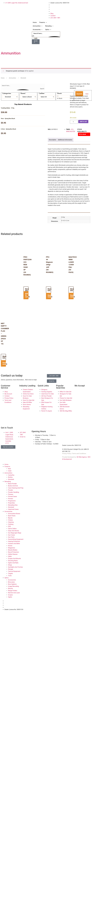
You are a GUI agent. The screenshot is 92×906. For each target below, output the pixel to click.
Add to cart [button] (26, 295)
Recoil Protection (13, 552)
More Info (26, 289)
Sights (10, 597)
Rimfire (10, 477)
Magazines (11, 548)
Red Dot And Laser (14, 593)
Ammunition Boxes (14, 513)
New (9, 469)
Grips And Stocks (13, 531)
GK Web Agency (82, 457)
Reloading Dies (13, 505)
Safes (10, 556)
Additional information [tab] (65, 140)
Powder (10, 490)
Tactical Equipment (14, 571)
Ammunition (38, 26)
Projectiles (11, 503)
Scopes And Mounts (14, 558)
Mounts (10, 588)
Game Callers (12, 528)
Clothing (10, 524)
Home (35, 22)
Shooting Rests (13, 560)
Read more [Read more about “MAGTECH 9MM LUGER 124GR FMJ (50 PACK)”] (72, 296)
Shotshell (11, 479)
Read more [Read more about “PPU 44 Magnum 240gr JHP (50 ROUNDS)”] (49, 296)
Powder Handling (13, 492)
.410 (72, 129)
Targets (10, 573)
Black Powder (12, 484)
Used (9, 471)
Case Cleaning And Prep (15, 488)
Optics (48, 29)
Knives (10, 546)
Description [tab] (52, 140)
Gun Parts (11, 537)
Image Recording (13, 586)
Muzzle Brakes (12, 550)
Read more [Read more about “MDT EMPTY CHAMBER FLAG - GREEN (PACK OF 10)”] (4, 363)
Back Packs (11, 516)
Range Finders (12, 590)
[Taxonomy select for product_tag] (28, 97)
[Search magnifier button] (33, 36)
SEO (89, 457)
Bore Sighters (12, 584)
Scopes (10, 595)
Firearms (43, 22)
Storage (10, 569)
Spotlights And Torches (15, 567)
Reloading (49, 26)
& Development (67, 459)
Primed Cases (12, 496)
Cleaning (11, 522)
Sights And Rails (13, 563)
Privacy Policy (66, 453)
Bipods (10, 518)
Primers (10, 498)
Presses (10, 494)
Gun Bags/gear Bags (14, 533)
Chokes (10, 520)
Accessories (38, 29)
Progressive (12, 501)
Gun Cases (11, 535)
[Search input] (46, 33)
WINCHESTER (70, 131)
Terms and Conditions (79, 453)
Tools (10, 575)
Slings (10, 565)
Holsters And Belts (14, 543)
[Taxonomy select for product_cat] (10, 97)
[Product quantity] (74, 122)
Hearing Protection (14, 541)
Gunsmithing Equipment (15, 539)
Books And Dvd (13, 486)
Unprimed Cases (13, 509)
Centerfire (11, 475)
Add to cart (83, 121)
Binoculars (11, 582)
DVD (9, 526)
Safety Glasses (13, 554)
